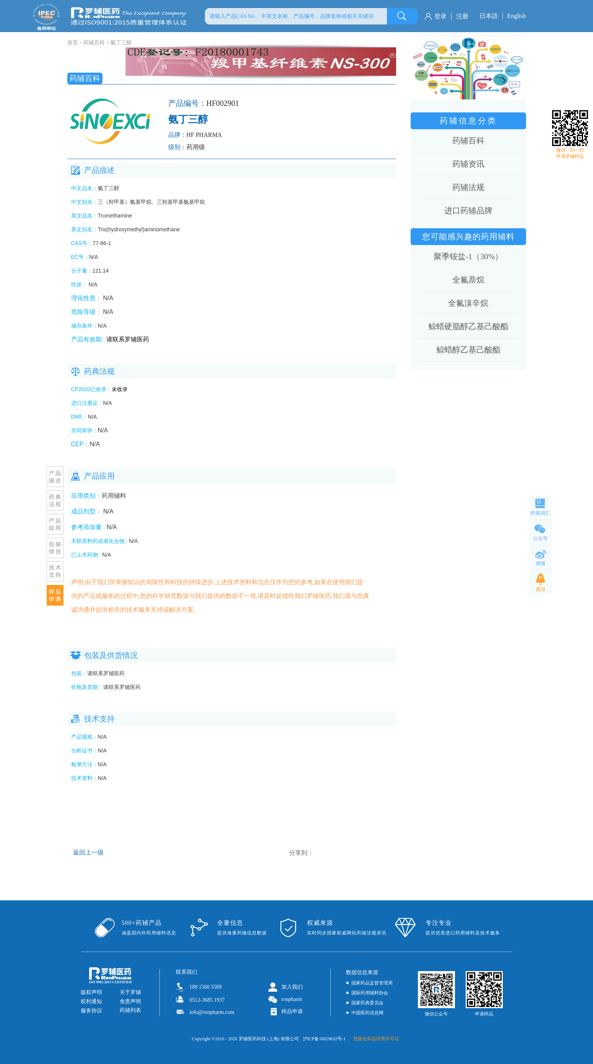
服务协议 (91, 1011)
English (516, 16)
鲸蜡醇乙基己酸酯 (468, 349)
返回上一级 (88, 852)
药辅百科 (94, 42)
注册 (462, 16)
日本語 (488, 16)
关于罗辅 (130, 992)
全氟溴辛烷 (468, 303)
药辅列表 (130, 1010)
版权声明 (91, 992)
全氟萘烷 (468, 279)
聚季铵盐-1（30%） (468, 256)
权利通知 (91, 1001)
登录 (440, 16)
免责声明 (130, 1001)
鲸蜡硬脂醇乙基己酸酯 (468, 326)
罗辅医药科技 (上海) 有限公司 (269, 1038)
